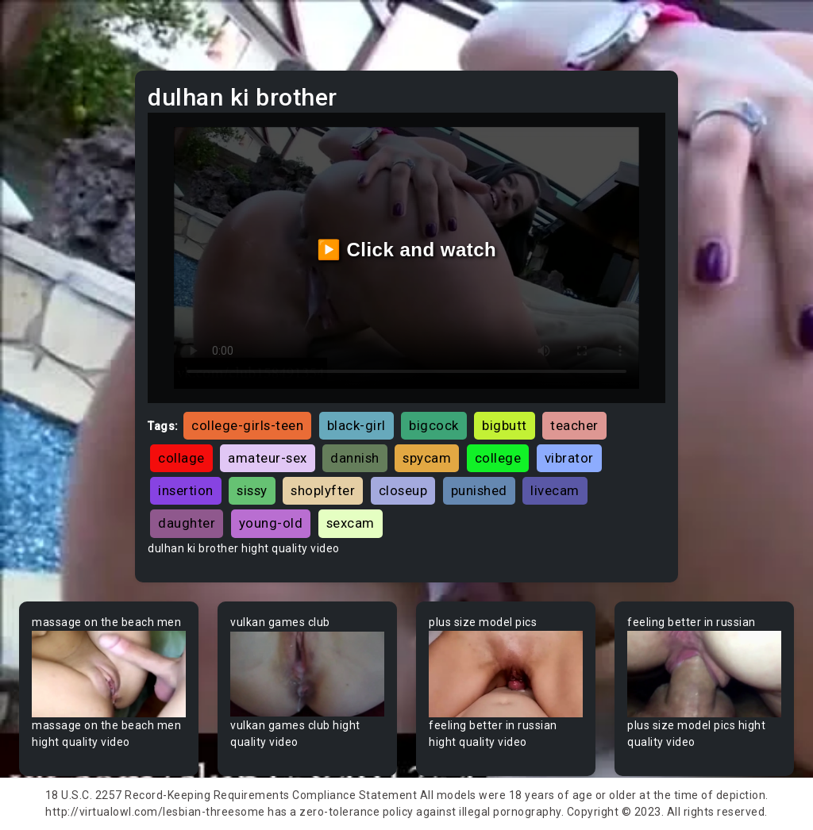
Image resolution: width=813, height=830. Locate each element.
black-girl (356, 425)
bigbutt (504, 425)
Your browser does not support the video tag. (109, 674)
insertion (186, 490)
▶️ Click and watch (407, 249)
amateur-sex (267, 458)
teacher (574, 425)
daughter (186, 523)
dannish (355, 458)
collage (181, 458)
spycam (427, 458)
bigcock (434, 425)
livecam (555, 490)
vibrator (569, 458)
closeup (403, 490)
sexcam (350, 523)
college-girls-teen (247, 425)
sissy (252, 490)
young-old (271, 523)
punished (479, 490)
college (498, 458)
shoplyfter (323, 490)
